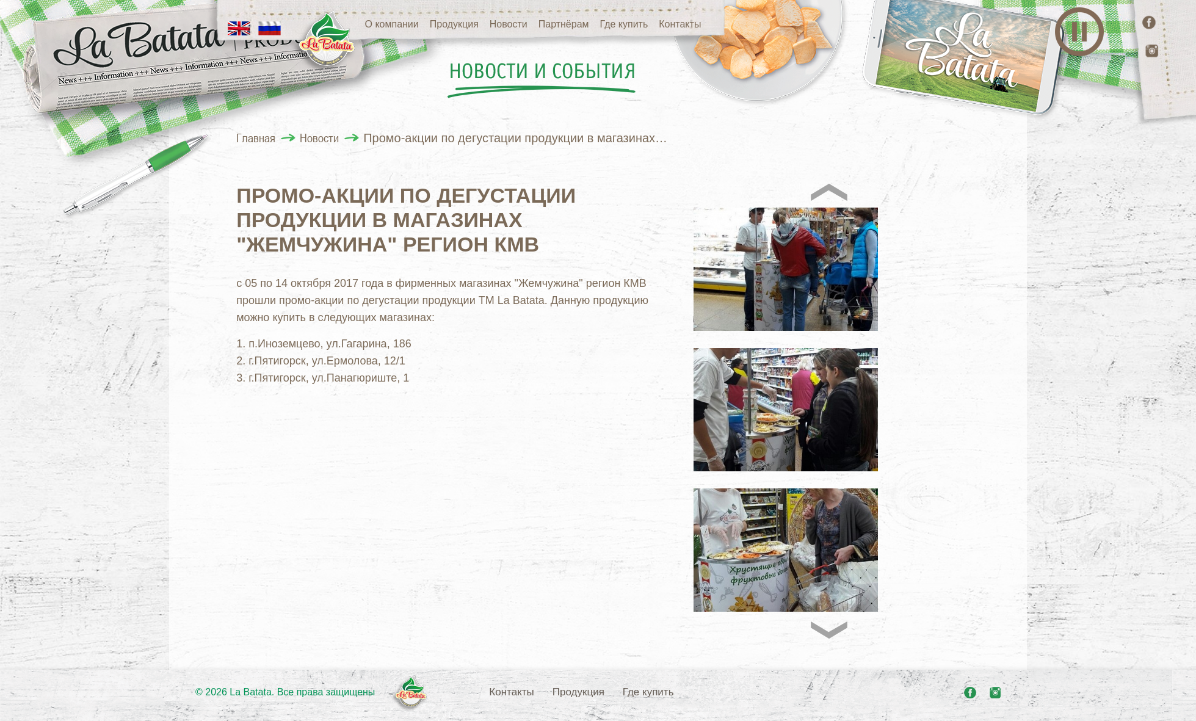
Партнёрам (563, 24)
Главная (255, 138)
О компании (392, 24)
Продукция (454, 24)
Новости (508, 24)
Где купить (624, 24)
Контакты (680, 24)
